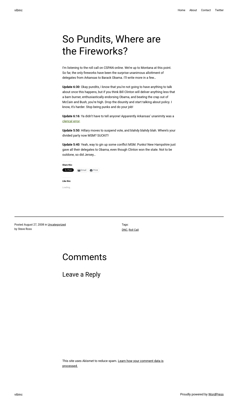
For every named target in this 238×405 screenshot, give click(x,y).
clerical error (71, 121)
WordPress (216, 394)
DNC (124, 230)
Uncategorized (57, 224)
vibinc (18, 10)
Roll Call (134, 230)
